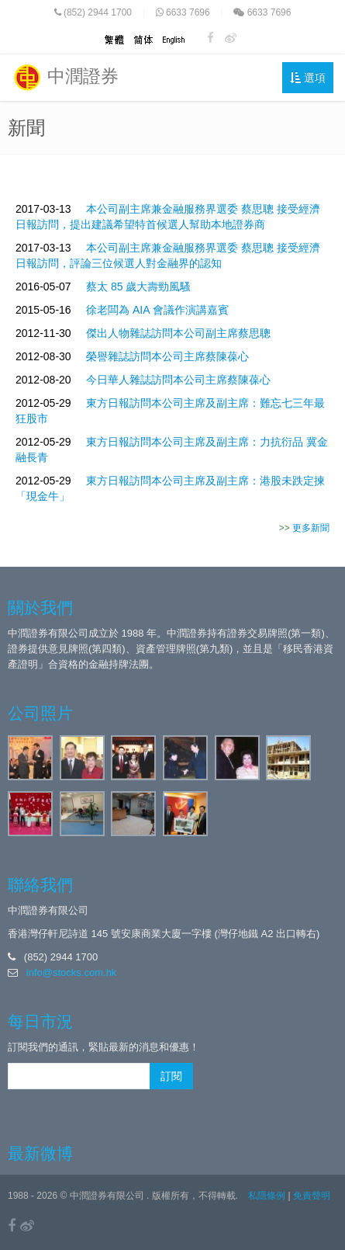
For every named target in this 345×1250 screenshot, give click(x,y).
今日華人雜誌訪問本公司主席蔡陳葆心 (178, 379)
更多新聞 (310, 528)
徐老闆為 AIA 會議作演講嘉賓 (157, 310)
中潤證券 (65, 77)
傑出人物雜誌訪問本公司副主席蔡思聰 (178, 333)
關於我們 (40, 607)
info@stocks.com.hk (71, 972)
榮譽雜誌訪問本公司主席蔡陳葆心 (167, 356)
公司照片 (40, 713)
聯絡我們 (40, 885)
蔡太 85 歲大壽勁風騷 (138, 286)
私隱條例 (266, 1195)
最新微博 (40, 1153)
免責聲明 (311, 1195)
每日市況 (40, 1021)
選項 (308, 77)
